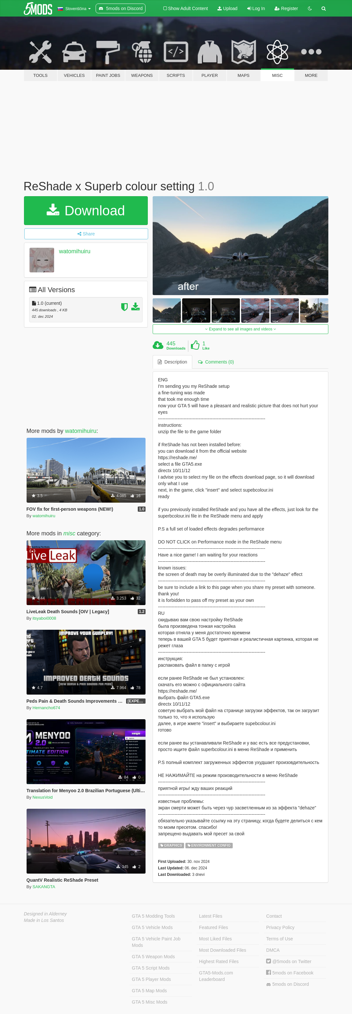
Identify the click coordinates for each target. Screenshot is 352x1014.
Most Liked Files (215, 938)
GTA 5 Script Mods (151, 968)
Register (286, 8)
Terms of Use (279, 938)
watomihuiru (74, 251)
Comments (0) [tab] (216, 361)
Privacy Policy (280, 927)
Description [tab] (172, 361)
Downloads (176, 348)
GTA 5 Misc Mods (149, 1002)
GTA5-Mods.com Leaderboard (216, 976)
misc (70, 533)
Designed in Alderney (45, 913)
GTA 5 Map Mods (149, 990)
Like (206, 348)
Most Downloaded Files (222, 950)
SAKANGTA (43, 886)
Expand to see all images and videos (240, 329)
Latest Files (210, 916)
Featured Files (213, 927)
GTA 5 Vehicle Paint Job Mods (156, 942)
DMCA (272, 950)
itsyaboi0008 (44, 618)
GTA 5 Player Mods (151, 979)
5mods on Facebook (289, 973)
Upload (227, 8)
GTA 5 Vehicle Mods (152, 927)
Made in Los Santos (44, 920)
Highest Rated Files (219, 961)
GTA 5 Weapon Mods (153, 956)
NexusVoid (42, 797)
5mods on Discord (287, 984)
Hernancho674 (46, 707)
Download (86, 210)
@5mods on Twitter (288, 961)
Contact (274, 916)
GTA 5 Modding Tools (153, 916)
